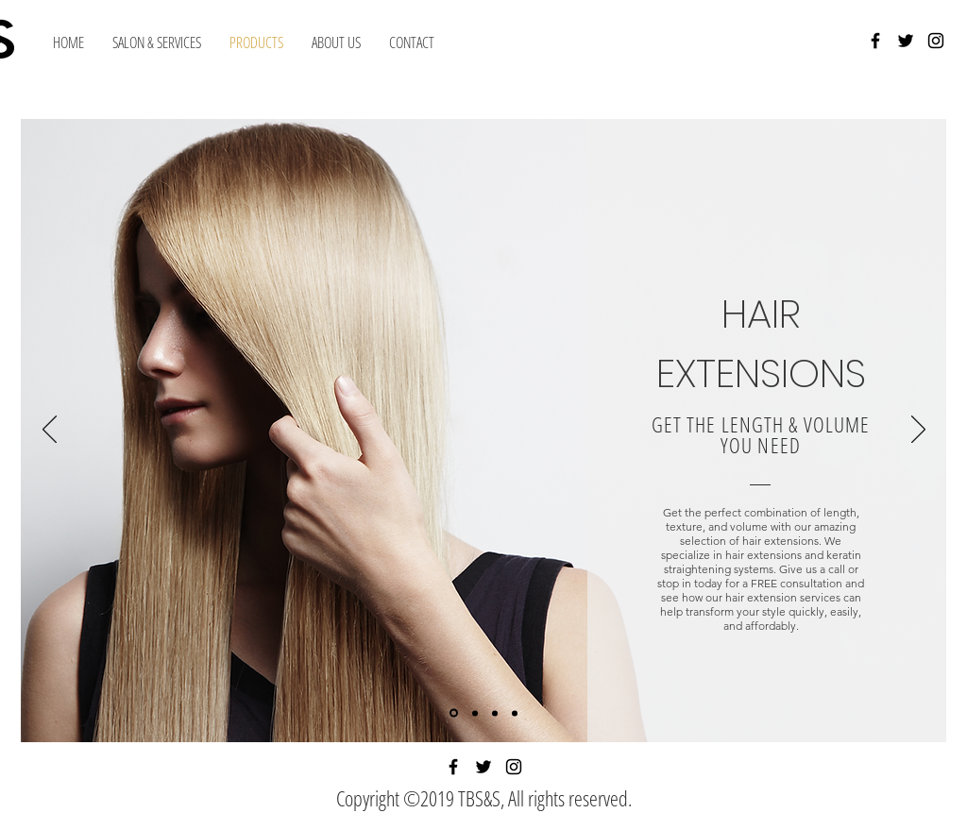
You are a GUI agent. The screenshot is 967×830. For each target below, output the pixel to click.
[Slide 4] (514, 713)
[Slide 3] (495, 713)
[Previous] (49, 430)
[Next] (918, 430)
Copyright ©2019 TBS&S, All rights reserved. (484, 798)
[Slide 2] (475, 713)
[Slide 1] (454, 713)
